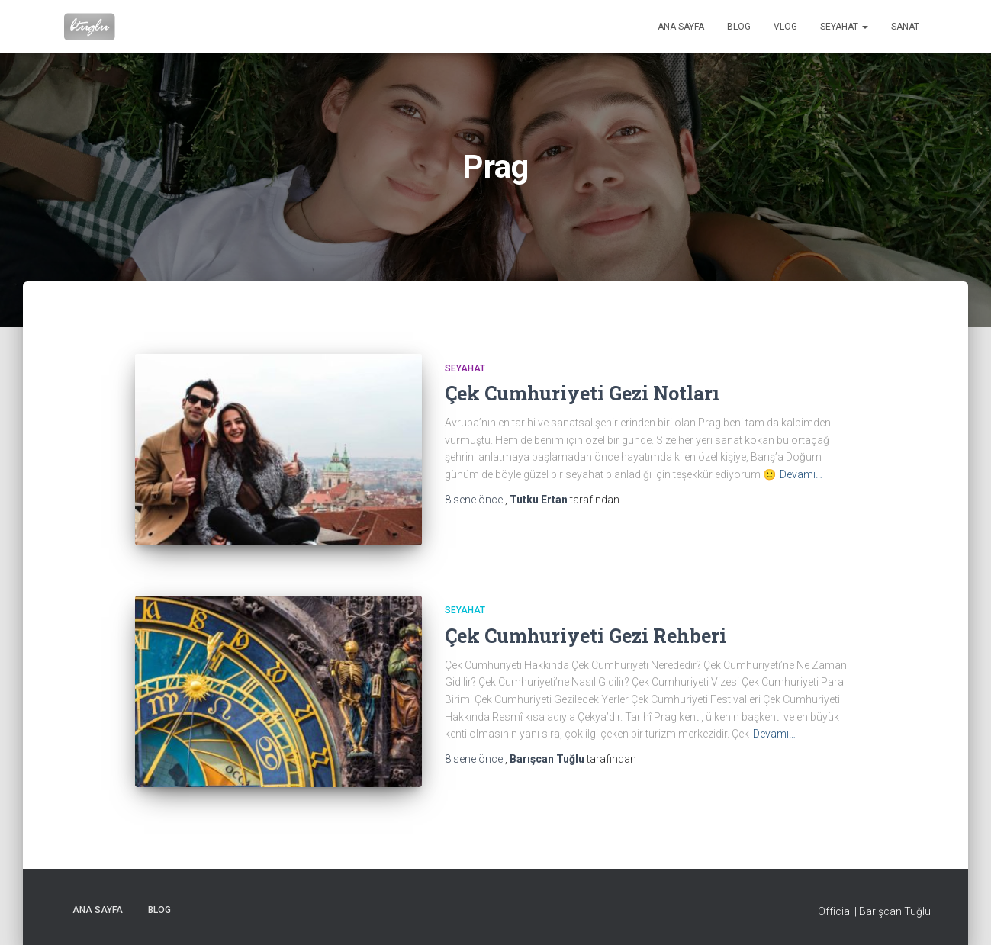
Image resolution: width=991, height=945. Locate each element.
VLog (785, 26)
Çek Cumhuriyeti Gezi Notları (582, 393)
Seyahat (844, 26)
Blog (739, 26)
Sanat (905, 26)
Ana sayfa (681, 26)
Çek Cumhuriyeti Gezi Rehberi (585, 635)
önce (475, 499)
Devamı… (801, 474)
